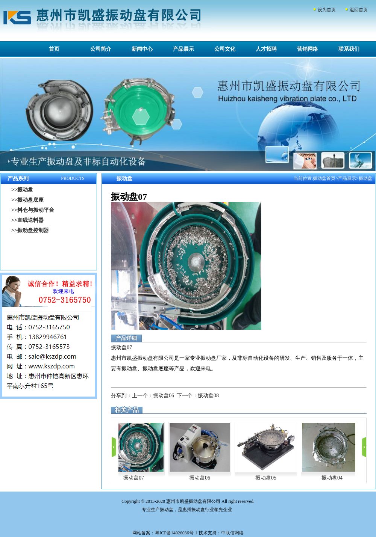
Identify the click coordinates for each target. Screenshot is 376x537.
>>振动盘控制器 (30, 230)
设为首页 (327, 9)
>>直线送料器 (27, 220)
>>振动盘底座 (27, 200)
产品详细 (126, 338)
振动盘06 (163, 395)
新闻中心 (142, 49)
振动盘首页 (324, 178)
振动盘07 (133, 478)
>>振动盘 (22, 190)
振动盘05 (265, 478)
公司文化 (224, 49)
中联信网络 (232, 532)
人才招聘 (266, 49)
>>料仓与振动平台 (32, 210)
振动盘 (365, 178)
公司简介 (100, 49)
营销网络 (307, 49)
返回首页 (359, 9)
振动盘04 (332, 478)
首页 (54, 49)
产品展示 (183, 49)
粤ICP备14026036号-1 (176, 532)
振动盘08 (208, 395)
